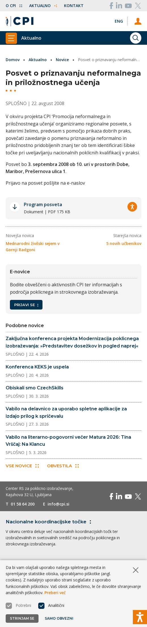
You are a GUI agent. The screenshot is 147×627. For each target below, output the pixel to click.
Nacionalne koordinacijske (49, 521)
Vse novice (22, 465)
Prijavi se (26, 304)
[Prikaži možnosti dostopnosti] (140, 617)
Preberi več (55, 592)
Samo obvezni (59, 618)
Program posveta (43, 204)
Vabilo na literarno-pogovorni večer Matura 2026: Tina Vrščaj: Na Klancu (68, 440)
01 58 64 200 (23, 504)
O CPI (14, 5)
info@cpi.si (58, 504)
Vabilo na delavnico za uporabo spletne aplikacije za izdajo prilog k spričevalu (66, 412)
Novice (62, 59)
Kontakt (74, 5)
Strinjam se (22, 618)
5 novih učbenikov (123, 243)
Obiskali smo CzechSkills (34, 388)
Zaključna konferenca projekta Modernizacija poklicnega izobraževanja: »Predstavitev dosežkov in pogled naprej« (72, 342)
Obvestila (63, 465)
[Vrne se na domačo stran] (19, 21)
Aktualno (43, 5)
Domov (13, 59)
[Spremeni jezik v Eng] (119, 21)
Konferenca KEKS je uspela (37, 367)
